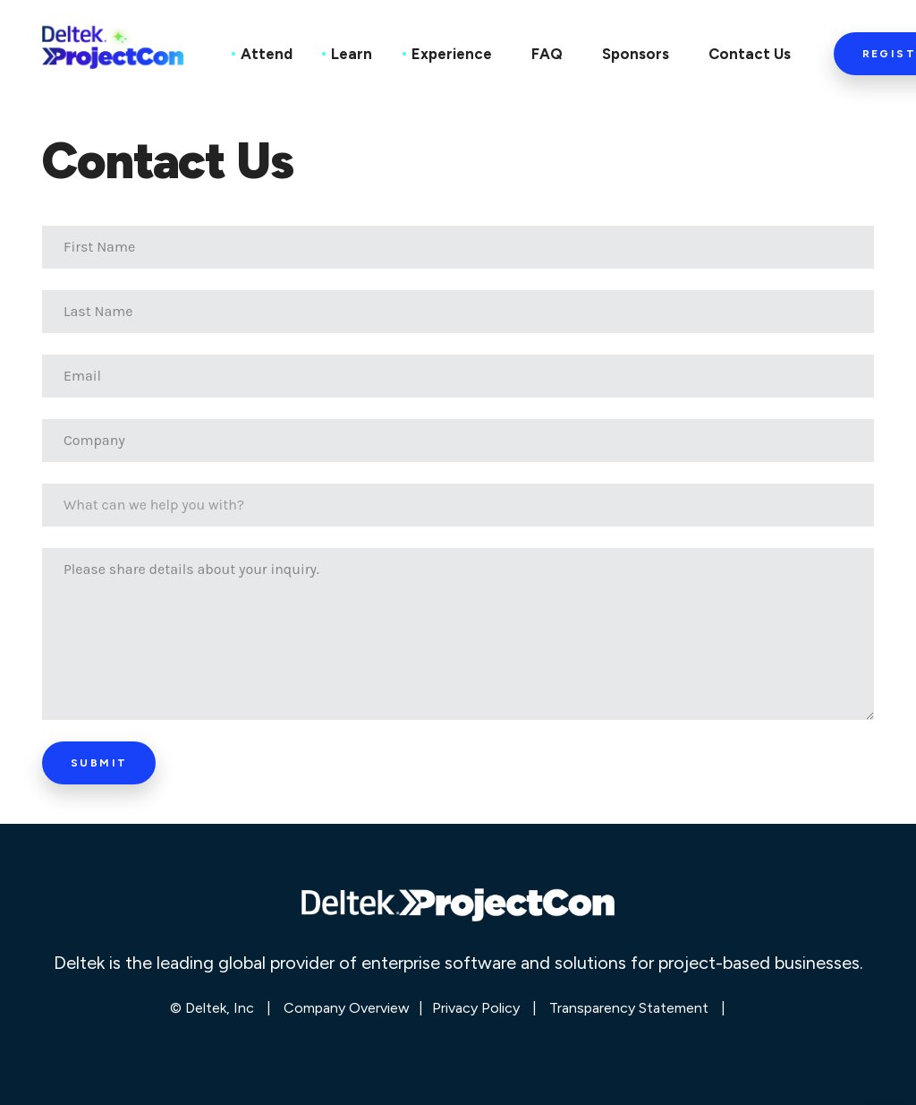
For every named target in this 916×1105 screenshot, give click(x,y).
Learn (351, 54)
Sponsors (635, 54)
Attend (267, 54)
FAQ (547, 54)
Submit (99, 763)
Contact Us (749, 54)
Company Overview (347, 1007)
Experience (451, 54)
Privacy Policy (476, 1007)
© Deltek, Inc (214, 1007)
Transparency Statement (628, 1007)
